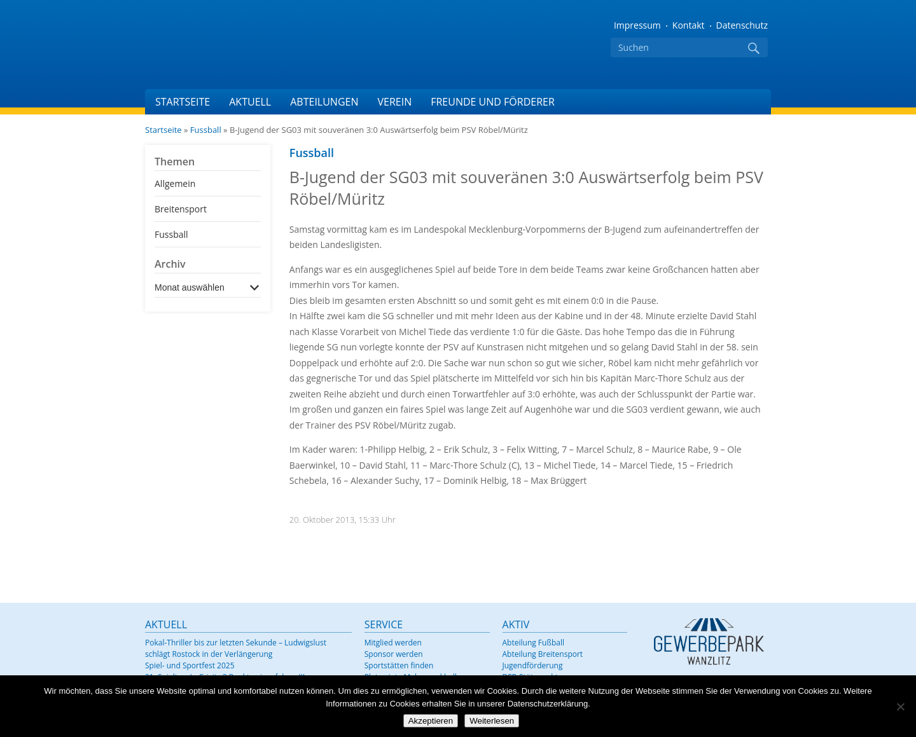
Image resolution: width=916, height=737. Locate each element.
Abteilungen (324, 102)
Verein (394, 102)
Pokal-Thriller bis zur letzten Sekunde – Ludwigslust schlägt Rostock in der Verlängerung (235, 648)
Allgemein (175, 183)
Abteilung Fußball (533, 642)
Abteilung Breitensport (543, 654)
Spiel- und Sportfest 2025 (190, 665)
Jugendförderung (533, 665)
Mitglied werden (393, 642)
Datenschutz (742, 25)
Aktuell (250, 102)
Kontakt (688, 25)
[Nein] (900, 706)
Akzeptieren (430, 721)
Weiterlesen (491, 721)
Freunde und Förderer (493, 102)
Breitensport (181, 209)
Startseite (182, 102)
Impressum (637, 25)
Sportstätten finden (399, 665)
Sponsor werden (393, 654)
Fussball (205, 129)
